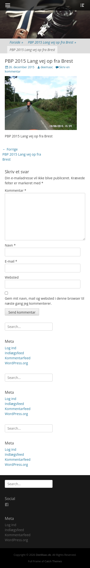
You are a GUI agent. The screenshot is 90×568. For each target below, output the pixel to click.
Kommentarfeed (17, 358)
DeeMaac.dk (43, 555)
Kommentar (15, 190)
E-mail (11, 261)
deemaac (47, 67)
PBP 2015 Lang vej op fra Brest (52, 42)
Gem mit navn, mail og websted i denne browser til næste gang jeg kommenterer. (44, 301)
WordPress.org (16, 363)
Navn (10, 245)
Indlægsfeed (14, 353)
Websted (11, 277)
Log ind (10, 348)
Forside (16, 42)
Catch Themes (53, 561)
